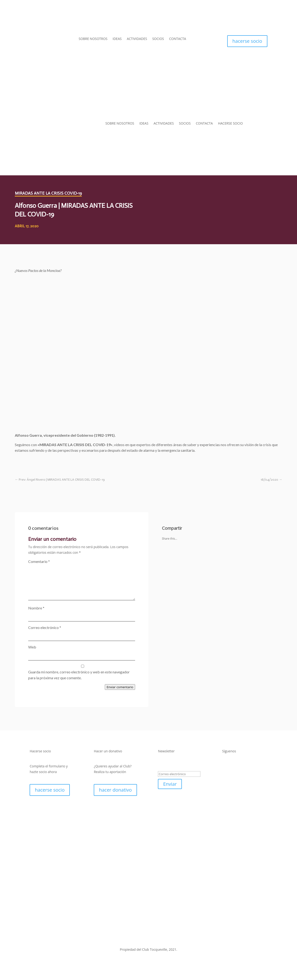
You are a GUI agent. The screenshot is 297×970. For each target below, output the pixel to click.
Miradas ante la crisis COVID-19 (48, 193)
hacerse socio (247, 41)
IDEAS (117, 39)
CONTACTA (177, 39)
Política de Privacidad (142, 937)
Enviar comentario (120, 687)
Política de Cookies (176, 937)
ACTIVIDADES (137, 39)
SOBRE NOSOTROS (93, 39)
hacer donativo (115, 790)
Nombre (36, 608)
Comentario (39, 561)
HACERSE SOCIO (230, 123)
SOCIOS (158, 39)
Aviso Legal (114, 937)
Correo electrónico (44, 627)
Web (32, 647)
